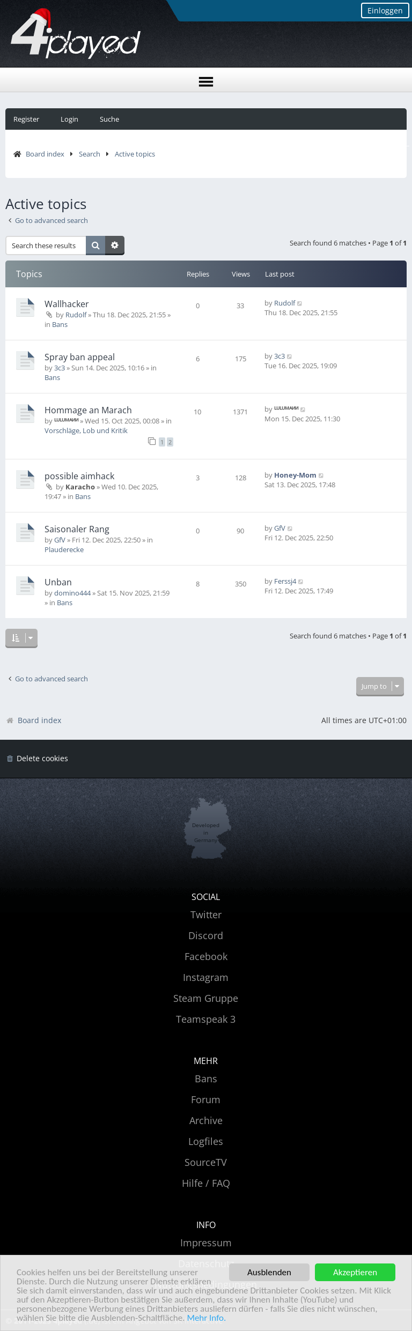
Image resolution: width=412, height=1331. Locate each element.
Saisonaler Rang (77, 529)
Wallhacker (67, 304)
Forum (205, 1099)
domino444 (72, 593)
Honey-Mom (295, 475)
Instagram (206, 977)
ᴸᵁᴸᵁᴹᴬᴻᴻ (66, 421)
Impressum (206, 1242)
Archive (206, 1120)
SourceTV (206, 1162)
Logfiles (205, 1141)
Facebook (206, 956)
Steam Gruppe (205, 998)
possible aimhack (79, 476)
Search (89, 154)
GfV (59, 540)
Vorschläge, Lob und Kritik (86, 430)
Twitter (206, 914)
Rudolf (75, 314)
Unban (58, 582)
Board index (45, 154)
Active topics (135, 154)
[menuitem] (36, 758)
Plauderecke (64, 549)
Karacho (80, 487)
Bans (60, 324)
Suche (109, 119)
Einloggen (385, 10)
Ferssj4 (285, 581)
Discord (205, 935)
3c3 (59, 368)
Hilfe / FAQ (206, 1183)
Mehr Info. (206, 1318)
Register (26, 119)
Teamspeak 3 (206, 1019)
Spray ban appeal (80, 357)
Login (69, 119)
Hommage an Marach (88, 410)
